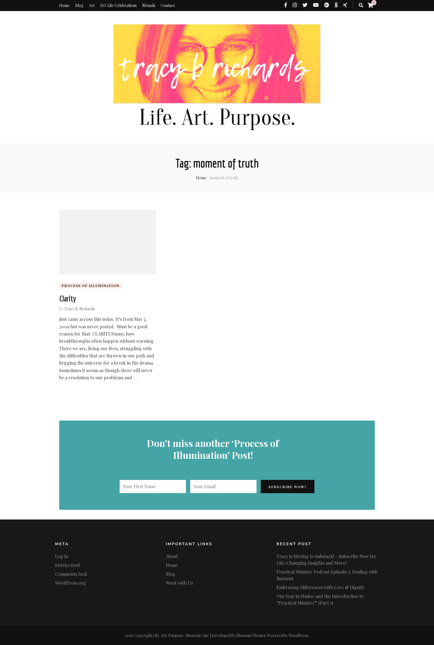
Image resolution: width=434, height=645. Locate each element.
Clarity (67, 298)
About (172, 556)
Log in (61, 556)
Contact (168, 5)
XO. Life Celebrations (118, 5)
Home (64, 5)
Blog (79, 5)
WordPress (298, 635)
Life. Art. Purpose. (217, 117)
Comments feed (71, 574)
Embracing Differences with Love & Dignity (321, 587)
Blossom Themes (250, 635)
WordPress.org (70, 582)
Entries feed (67, 565)
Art (92, 5)
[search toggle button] (361, 5)
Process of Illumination (90, 285)
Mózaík (148, 5)
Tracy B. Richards (79, 308)
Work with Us (179, 582)
